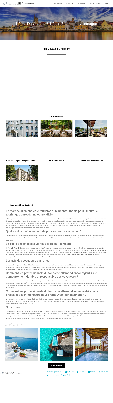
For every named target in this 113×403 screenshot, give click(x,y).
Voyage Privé (65, 375)
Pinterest (92, 372)
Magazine (69, 3)
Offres (106, 3)
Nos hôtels (103, 372)
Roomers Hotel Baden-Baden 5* (91, 161)
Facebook (81, 372)
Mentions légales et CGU (54, 372)
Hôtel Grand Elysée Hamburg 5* (22, 205)
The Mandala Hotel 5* (56, 161)
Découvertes (81, 3)
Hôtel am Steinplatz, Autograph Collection (21, 161)
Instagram (69, 372)
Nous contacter (53, 375)
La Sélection (58, 3)
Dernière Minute (95, 3)
